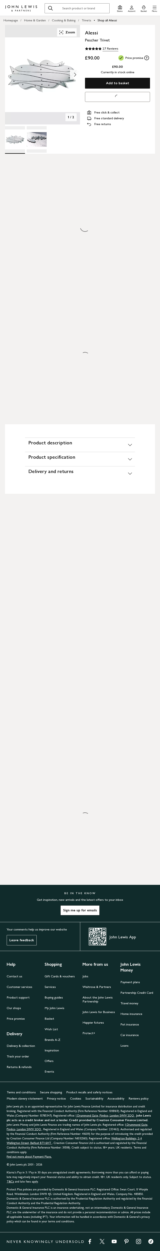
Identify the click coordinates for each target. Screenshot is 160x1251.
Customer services (19, 987)
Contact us (14, 976)
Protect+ (88, 1033)
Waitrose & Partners (96, 987)
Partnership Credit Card (136, 993)
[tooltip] (146, 58)
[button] (154, 8)
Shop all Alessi (107, 20)
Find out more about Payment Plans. (29, 1156)
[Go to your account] (132, 8)
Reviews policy (139, 1098)
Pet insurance (129, 1024)
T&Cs (10, 1181)
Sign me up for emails (80, 910)
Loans (124, 1045)
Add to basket (117, 83)
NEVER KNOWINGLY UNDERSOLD (46, 1241)
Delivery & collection (21, 1046)
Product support (18, 997)
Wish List (51, 1029)
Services (50, 987)
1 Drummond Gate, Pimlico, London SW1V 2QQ (105, 1115)
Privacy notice (56, 1098)
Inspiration (52, 1050)
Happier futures (93, 1022)
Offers (49, 1061)
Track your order (18, 1056)
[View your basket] (144, 8)
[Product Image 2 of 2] (37, 139)
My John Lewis (54, 1008)
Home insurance (131, 1014)
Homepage (10, 20)
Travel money (129, 1003)
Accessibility (116, 1098)
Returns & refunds (19, 1067)
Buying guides (54, 997)
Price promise (16, 1019)
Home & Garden (35, 20)
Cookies (75, 1098)
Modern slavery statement (25, 1098)
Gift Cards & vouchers (60, 976)
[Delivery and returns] (80, 473)
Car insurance (129, 1035)
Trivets (86, 20)
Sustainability (94, 1098)
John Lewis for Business (98, 1012)
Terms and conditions (21, 1092)
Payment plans (130, 982)
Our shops (14, 1008)
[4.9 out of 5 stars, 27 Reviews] (101, 48)
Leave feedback (21, 940)
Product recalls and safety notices (89, 1092)
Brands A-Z (52, 1040)
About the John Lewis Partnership (97, 999)
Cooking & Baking (64, 20)
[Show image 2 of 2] (75, 75)
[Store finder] (120, 8)
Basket (49, 1019)
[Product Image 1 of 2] (15, 139)
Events (49, 1071)
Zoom (67, 32)
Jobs (85, 976)
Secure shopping (51, 1092)
